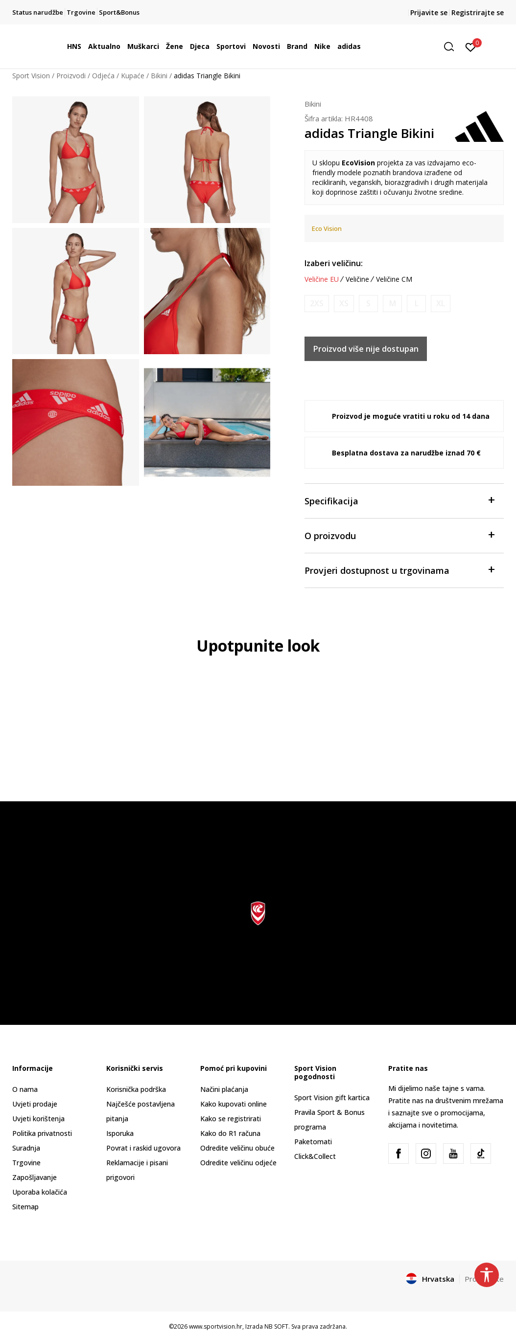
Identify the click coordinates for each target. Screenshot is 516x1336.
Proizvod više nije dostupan (366, 348)
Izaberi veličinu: (334, 263)
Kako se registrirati (230, 1118)
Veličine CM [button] (394, 279)
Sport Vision (31, 75)
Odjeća (103, 75)
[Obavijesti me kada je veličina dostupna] (317, 303)
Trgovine (26, 1162)
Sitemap (25, 1206)
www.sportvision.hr (215, 1326)
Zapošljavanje (34, 1177)
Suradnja (26, 1148)
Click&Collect (315, 1156)
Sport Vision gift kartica (332, 1097)
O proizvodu (399, 535)
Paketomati (313, 1141)
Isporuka (120, 1133)
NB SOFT (276, 1326)
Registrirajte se (477, 12)
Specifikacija (399, 500)
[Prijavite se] (471, 46)
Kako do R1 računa (230, 1133)
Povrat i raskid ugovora (143, 1148)
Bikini (159, 75)
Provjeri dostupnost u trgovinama (399, 569)
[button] (452, 46)
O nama (25, 1089)
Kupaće (132, 75)
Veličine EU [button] (322, 279)
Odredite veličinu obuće (237, 1148)
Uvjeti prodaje (34, 1104)
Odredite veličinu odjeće (238, 1162)
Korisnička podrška (136, 1089)
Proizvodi (71, 75)
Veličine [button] (357, 279)
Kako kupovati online (233, 1104)
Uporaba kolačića (39, 1192)
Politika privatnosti (42, 1133)
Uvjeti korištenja (38, 1118)
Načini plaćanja (224, 1089)
